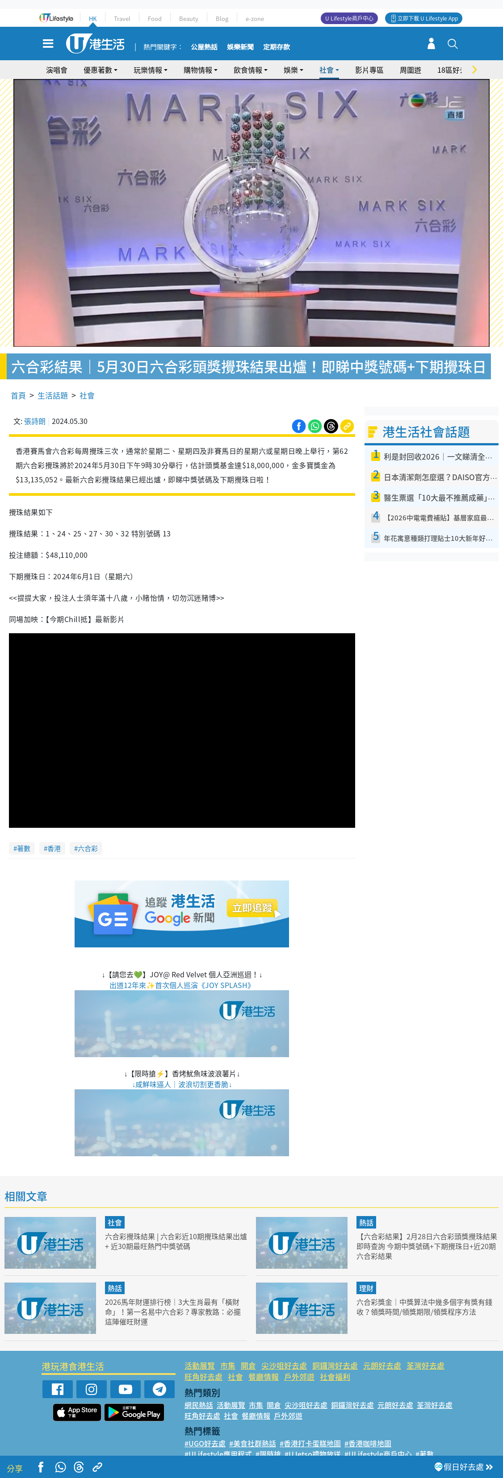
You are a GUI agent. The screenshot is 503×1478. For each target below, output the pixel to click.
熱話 (366, 1209)
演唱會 (56, 69)
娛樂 (291, 69)
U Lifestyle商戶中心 (349, 18)
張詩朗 (35, 407)
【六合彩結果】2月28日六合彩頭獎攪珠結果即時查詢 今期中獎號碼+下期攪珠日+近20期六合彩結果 (427, 1232)
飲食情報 (248, 69)
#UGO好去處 (205, 1429)
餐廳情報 (263, 1363)
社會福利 (335, 1363)
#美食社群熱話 (252, 1429)
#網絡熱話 (200, 1451)
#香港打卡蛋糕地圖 (310, 1429)
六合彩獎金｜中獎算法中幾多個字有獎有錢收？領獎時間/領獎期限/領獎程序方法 (424, 1293)
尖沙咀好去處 (284, 1352)
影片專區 (369, 69)
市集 (227, 1352)
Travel (122, 18)
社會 (326, 69)
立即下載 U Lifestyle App (428, 18)
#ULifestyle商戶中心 (378, 1440)
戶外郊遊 (299, 1363)
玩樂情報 (148, 69)
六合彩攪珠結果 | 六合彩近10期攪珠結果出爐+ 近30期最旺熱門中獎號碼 (172, 1227)
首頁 (18, 381)
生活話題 (53, 381)
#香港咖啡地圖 (367, 1429)
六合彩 (88, 835)
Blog (222, 18)
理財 (366, 1274)
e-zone (255, 18)
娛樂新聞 (240, 47)
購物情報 (198, 69)
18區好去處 (455, 69)
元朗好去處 (382, 1352)
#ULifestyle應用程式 (218, 1440)
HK (92, 18)
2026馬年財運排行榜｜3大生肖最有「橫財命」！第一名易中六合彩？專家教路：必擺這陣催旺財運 (176, 1298)
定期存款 (276, 47)
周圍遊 (410, 69)
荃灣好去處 (425, 1352)
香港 (54, 835)
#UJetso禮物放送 (313, 1440)
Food (155, 18)
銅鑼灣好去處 (335, 1352)
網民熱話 (198, 1391)
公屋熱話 (204, 47)
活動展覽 (199, 1352)
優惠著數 (98, 69)
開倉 (248, 1352)
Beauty (188, 18)
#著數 (424, 1440)
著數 (23, 835)
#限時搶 (268, 1440)
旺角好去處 (203, 1363)
